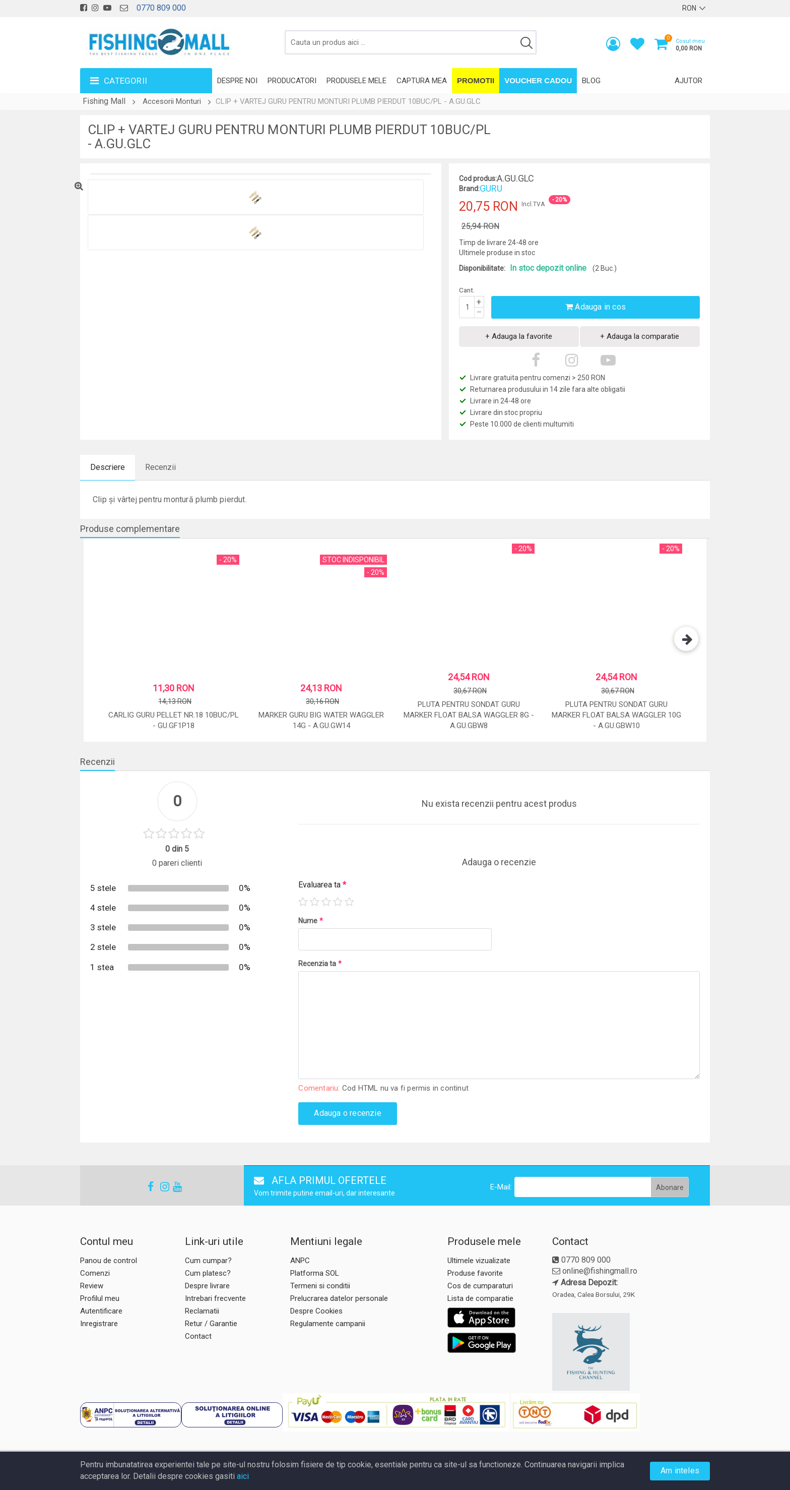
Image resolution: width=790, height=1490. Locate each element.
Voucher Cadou (538, 80)
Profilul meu (99, 1298)
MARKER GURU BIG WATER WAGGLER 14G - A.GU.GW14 (321, 720)
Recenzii (160, 467)
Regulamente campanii (327, 1323)
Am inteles (680, 1470)
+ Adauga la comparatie (639, 336)
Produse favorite (475, 1273)
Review (91, 1285)
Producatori (292, 80)
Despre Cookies (316, 1311)
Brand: (469, 189)
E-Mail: (501, 1186)
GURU (491, 188)
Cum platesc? (208, 1273)
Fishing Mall (104, 101)
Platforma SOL (314, 1273)
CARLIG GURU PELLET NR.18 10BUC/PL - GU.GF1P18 (173, 720)
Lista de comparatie (480, 1298)
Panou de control (108, 1260)
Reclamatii (202, 1311)
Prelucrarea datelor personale (339, 1298)
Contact (198, 1336)
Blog (591, 80)
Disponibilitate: (482, 268)
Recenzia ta (320, 964)
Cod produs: (478, 178)
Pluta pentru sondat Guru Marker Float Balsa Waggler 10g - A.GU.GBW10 (616, 715)
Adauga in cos (595, 307)
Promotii (475, 80)
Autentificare (101, 1311)
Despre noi (237, 80)
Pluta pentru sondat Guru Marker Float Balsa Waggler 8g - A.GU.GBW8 (469, 715)
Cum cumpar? (208, 1260)
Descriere (107, 467)
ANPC (300, 1260)
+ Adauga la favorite (518, 336)
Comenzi (95, 1273)
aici (243, 1476)
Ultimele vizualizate (478, 1260)
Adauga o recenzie (347, 1113)
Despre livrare (207, 1285)
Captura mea (422, 80)
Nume (310, 921)
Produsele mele (356, 80)
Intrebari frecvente (215, 1298)
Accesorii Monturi (172, 101)
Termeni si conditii (320, 1285)
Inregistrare (99, 1323)
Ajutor (688, 80)
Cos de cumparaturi (480, 1285)
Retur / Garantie (211, 1323)
